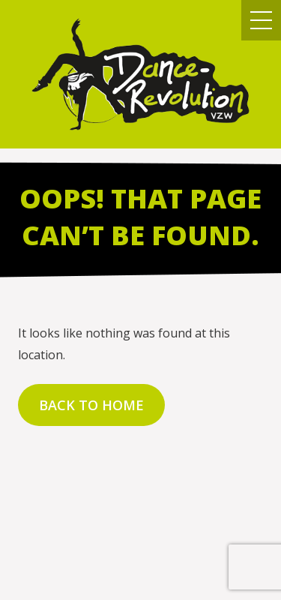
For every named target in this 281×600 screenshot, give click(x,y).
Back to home (91, 405)
